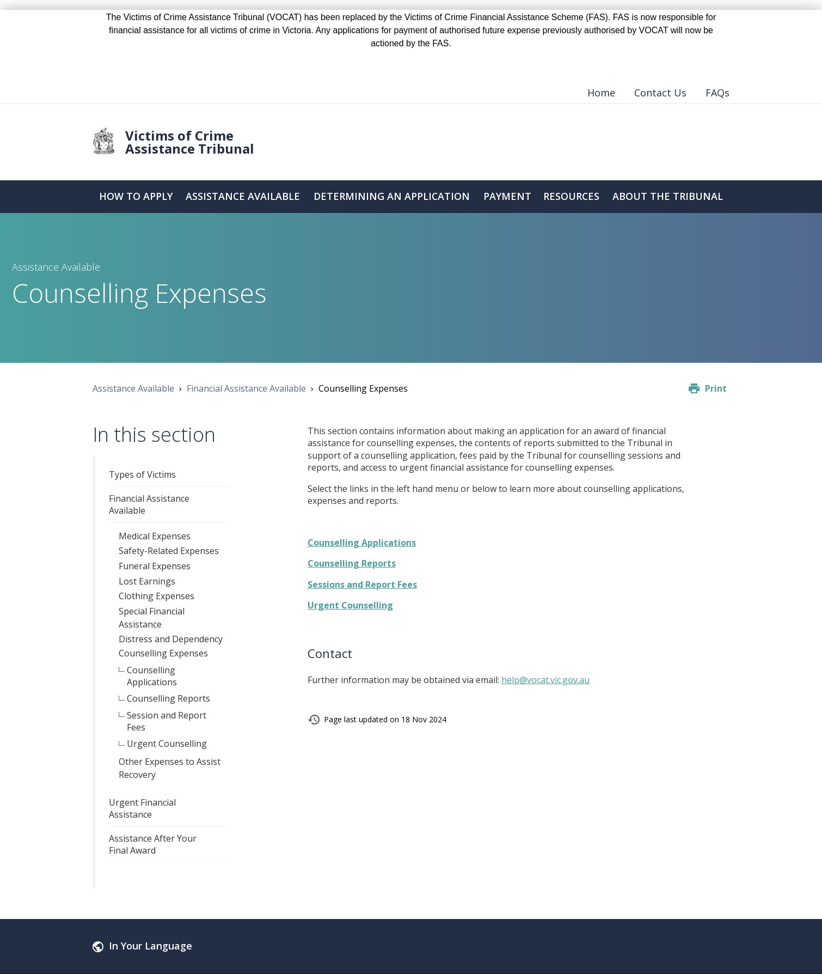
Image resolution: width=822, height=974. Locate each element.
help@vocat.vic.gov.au (545, 680)
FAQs (717, 92)
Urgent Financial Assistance (142, 808)
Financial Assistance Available (246, 388)
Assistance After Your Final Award (153, 844)
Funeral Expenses (155, 566)
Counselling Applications (152, 676)
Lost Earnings (147, 581)
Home (601, 92)
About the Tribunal (667, 196)
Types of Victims (142, 474)
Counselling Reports (168, 698)
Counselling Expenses (163, 653)
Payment (507, 196)
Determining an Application (392, 196)
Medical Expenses (155, 536)
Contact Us (660, 92)
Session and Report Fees (166, 721)
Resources (571, 196)
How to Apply (135, 196)
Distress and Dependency (171, 639)
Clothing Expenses (156, 596)
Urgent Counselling (167, 744)
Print (716, 388)
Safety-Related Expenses (169, 551)
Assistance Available (242, 196)
